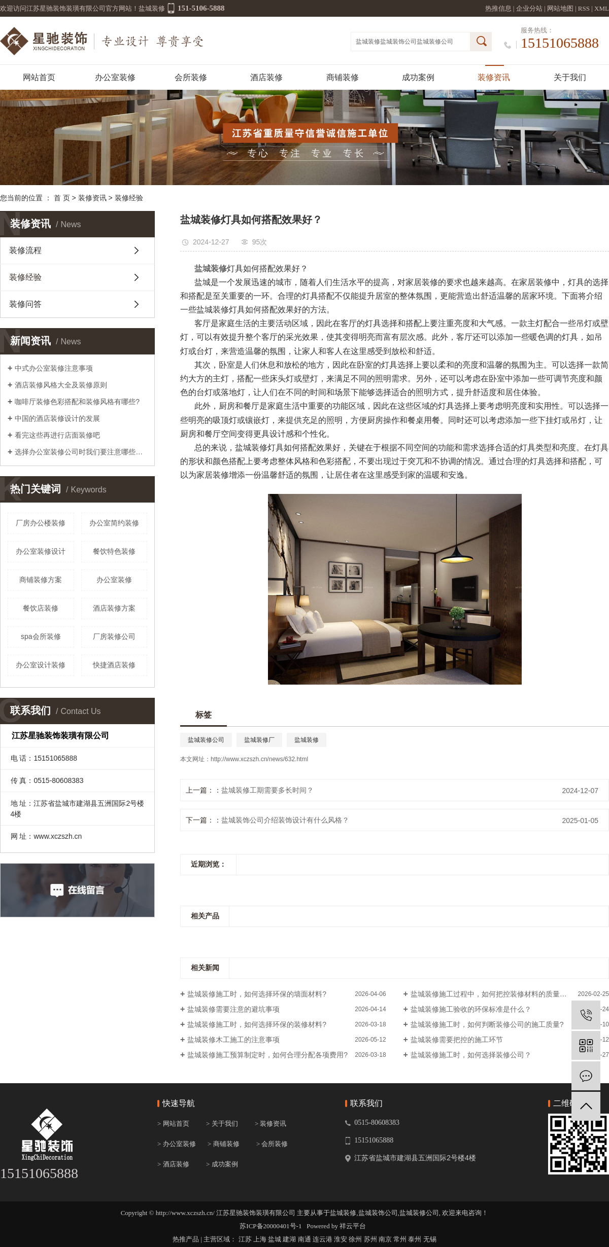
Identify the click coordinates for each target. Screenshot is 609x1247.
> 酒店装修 (173, 1164)
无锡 (429, 1239)
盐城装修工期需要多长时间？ (267, 790)
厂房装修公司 (114, 636)
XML (601, 8)
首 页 (62, 198)
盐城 (274, 1239)
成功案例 (418, 77)
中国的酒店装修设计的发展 (57, 418)
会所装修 (191, 77)
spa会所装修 (41, 636)
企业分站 (529, 8)
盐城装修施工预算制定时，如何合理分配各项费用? (267, 1055)
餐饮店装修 (40, 608)
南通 (304, 1239)
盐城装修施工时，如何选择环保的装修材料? (256, 1024)
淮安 (340, 1239)
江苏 (245, 1239)
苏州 (370, 1239)
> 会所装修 (272, 1144)
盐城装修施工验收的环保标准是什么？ (471, 1009)
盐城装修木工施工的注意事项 (233, 1040)
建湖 (289, 1239)
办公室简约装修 (114, 523)
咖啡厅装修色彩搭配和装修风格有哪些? (77, 402)
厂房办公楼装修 (40, 523)
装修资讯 (494, 77)
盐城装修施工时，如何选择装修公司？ (471, 1055)
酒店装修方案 (114, 608)
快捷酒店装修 (114, 665)
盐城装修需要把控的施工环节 (457, 1040)
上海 (259, 1239)
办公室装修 (115, 77)
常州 (400, 1239)
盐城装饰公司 (398, 41)
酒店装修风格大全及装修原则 (61, 385)
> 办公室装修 (176, 1144)
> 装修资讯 (271, 1123)
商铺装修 (342, 77)
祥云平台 (353, 1226)
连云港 (322, 1239)
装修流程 (25, 250)
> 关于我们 (222, 1123)
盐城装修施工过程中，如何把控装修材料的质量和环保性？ (503, 994)
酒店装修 (266, 77)
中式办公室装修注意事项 (54, 368)
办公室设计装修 (40, 665)
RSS (584, 8)
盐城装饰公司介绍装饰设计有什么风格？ (285, 820)
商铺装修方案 (40, 580)
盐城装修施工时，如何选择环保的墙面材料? (256, 994)
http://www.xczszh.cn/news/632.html (259, 759)
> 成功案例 (222, 1164)
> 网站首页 (173, 1123)
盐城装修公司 (435, 41)
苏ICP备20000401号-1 (270, 1226)
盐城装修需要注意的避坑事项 (233, 1009)
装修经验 (129, 198)
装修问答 (25, 304)
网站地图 (560, 8)
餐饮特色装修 (114, 551)
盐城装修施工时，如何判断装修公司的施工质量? (487, 1024)
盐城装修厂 (259, 739)
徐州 (355, 1239)
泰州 (414, 1239)
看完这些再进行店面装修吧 (57, 435)
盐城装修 (368, 41)
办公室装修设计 (40, 551)
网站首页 (39, 77)
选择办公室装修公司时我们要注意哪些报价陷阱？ (81, 452)
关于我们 (570, 77)
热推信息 (498, 8)
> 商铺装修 (224, 1144)
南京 (385, 1239)
